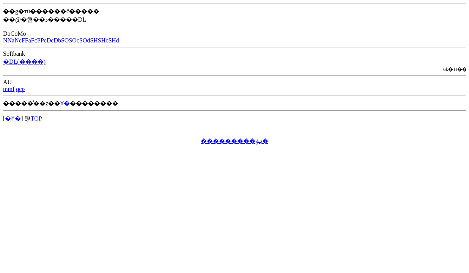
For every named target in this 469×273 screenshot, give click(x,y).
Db (57, 40)
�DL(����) (24, 61)
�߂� (13, 118)
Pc (44, 40)
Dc (50, 40)
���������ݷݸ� (234, 141)
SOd (84, 40)
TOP (36, 118)
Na (11, 40)
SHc (103, 40)
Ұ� (65, 103)
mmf (8, 89)
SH (94, 40)
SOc (74, 40)
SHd (113, 40)
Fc (34, 40)
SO (65, 40)
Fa (28, 40)
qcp (20, 89)
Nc (18, 40)
